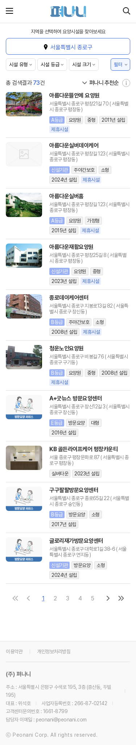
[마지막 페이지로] (121, 598)
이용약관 (14, 651)
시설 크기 (81, 64)
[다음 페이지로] (108, 598)
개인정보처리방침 (53, 651)
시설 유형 (18, 64)
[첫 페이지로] (15, 598)
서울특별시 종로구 (71, 47)
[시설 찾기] (126, 11)
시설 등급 (50, 64)
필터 (118, 64)
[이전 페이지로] (28, 598)
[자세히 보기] (126, 83)
